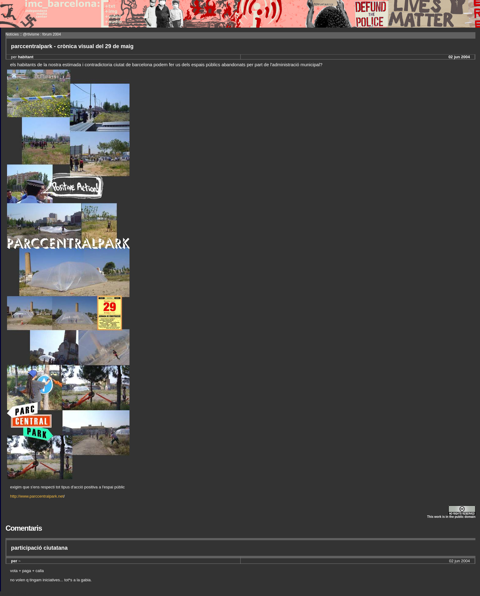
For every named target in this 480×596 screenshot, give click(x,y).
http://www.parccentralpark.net (37, 496)
